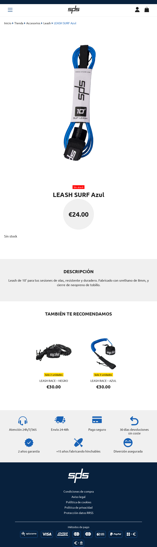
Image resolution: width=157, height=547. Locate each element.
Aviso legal (78, 497)
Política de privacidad (78, 507)
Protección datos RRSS (78, 513)
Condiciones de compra (78, 491)
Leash (47, 23)
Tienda (18, 23)
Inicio (7, 23)
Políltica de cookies (78, 502)
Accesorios (33, 23)
